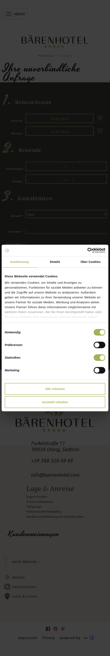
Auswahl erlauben (55, 402)
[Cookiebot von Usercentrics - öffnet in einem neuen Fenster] (87, 250)
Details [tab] (55, 261)
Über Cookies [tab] (91, 261)
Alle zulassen (55, 388)
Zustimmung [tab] (19, 261)
